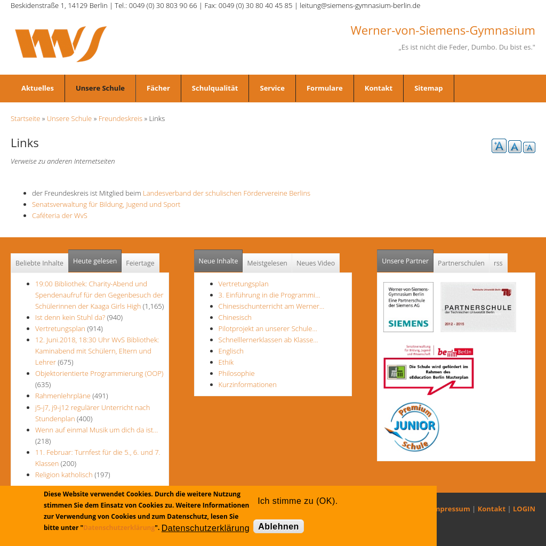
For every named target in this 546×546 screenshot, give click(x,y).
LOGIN (524, 508)
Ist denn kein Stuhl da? (71, 317)
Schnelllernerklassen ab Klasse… (268, 339)
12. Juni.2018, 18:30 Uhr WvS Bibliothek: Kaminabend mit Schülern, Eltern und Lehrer (97, 351)
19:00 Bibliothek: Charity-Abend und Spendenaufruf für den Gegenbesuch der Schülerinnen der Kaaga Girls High (99, 295)
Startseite (25, 118)
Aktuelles (37, 88)
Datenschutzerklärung (119, 527)
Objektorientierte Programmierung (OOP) (99, 373)
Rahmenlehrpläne (63, 395)
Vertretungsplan (60, 328)
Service (272, 88)
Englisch (231, 351)
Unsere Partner (407, 258)
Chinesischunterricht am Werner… (272, 306)
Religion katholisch (64, 474)
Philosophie (237, 373)
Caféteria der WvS (59, 215)
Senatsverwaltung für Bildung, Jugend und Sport (109, 204)
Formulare (325, 88)
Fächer (158, 88)
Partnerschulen (461, 263)
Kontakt (378, 88)
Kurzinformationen (248, 384)
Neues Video (315, 263)
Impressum (450, 508)
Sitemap (428, 88)
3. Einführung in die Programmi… (269, 295)
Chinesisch (235, 317)
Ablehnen (278, 526)
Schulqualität (215, 88)
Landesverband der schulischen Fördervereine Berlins (230, 193)
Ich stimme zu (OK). (298, 500)
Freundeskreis (121, 118)
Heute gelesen (95, 261)
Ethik (226, 362)
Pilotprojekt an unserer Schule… (268, 328)
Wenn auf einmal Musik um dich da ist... (96, 430)
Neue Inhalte (218, 261)
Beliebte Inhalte (39, 263)
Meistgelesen (267, 263)
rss (498, 263)
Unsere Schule (100, 88)
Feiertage (140, 263)
